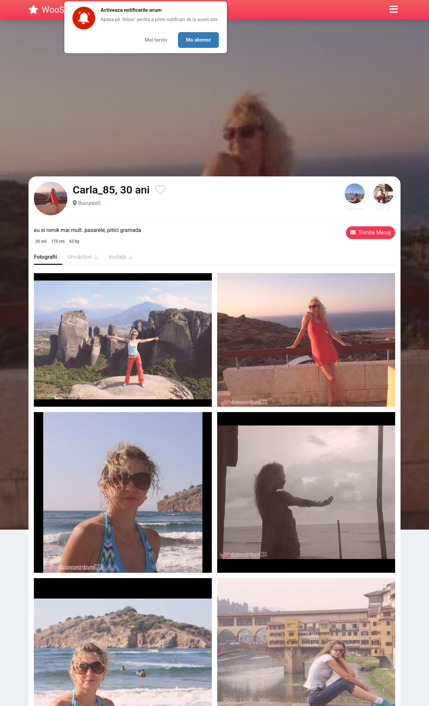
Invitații (120, 257)
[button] (394, 9)
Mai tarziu (156, 40)
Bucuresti (89, 203)
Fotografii (45, 257)
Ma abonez (198, 40)
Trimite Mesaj (370, 232)
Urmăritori (83, 257)
